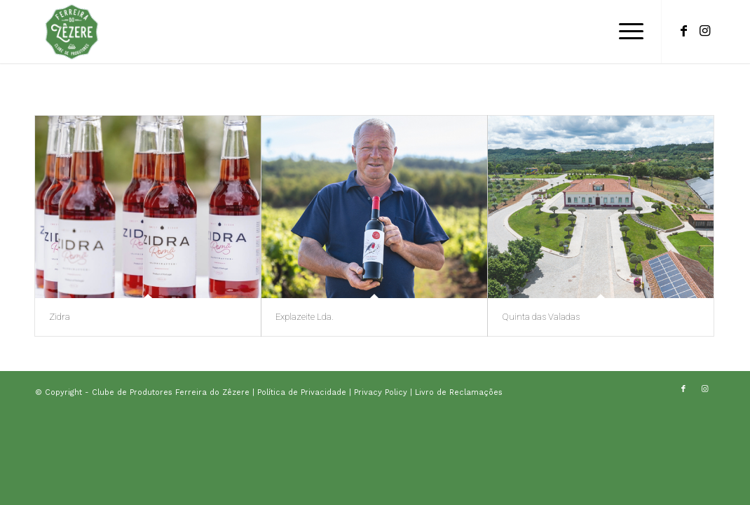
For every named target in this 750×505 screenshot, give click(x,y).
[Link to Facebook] (683, 30)
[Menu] (626, 31)
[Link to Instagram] (704, 30)
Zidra (59, 316)
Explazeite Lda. (304, 316)
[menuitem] (626, 31)
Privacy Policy (382, 392)
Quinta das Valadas (541, 316)
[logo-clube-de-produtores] (71, 31)
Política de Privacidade (303, 392)
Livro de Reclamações (459, 392)
